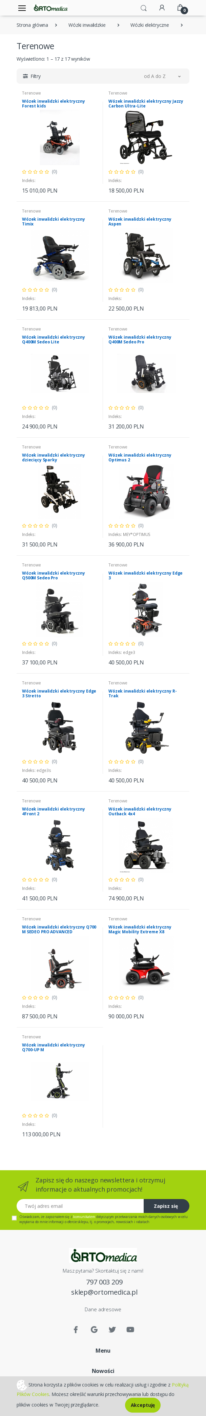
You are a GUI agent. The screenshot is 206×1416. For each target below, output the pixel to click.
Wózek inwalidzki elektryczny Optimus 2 (139, 457)
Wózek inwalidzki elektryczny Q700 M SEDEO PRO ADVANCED (59, 929)
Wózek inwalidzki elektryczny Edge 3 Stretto (59, 693)
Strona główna (32, 25)
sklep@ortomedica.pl (104, 1292)
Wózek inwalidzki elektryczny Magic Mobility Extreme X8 (139, 929)
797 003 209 (104, 1282)
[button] (143, 7)
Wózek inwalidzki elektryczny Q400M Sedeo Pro (139, 339)
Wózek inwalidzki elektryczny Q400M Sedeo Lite (53, 339)
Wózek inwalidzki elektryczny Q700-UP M (53, 1047)
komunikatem (84, 1216)
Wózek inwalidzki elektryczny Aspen (139, 221)
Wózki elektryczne (149, 25)
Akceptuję (143, 1405)
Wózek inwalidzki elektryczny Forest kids (53, 103)
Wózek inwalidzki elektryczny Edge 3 (145, 575)
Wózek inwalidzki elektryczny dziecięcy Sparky (53, 457)
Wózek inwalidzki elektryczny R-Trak (142, 693)
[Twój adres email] (80, 1206)
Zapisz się (166, 1206)
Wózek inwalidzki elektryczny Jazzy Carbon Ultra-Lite (145, 103)
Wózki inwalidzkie (87, 25)
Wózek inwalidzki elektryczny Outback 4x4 (139, 811)
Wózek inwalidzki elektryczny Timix (53, 221)
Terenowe (31, 93)
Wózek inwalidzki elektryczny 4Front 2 (53, 811)
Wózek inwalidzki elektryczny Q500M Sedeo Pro (53, 575)
